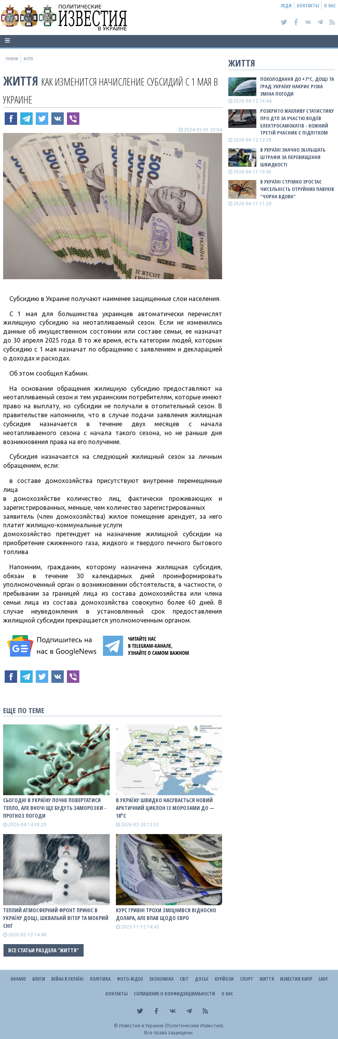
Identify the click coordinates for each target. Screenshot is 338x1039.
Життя (20, 80)
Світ (184, 979)
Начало (18, 979)
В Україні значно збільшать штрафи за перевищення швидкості (293, 157)
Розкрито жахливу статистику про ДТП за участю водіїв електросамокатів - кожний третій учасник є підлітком (297, 121)
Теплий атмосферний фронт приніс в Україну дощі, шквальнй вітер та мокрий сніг (56, 917)
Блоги (38, 979)
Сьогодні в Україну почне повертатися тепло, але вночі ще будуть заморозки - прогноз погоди (54, 807)
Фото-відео (130, 979)
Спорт (246, 979)
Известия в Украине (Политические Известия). (171, 1025)
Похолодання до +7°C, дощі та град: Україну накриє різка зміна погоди (297, 86)
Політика (100, 979)
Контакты (308, 5)
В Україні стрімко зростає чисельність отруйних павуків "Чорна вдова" (297, 189)
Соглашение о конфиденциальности (174, 993)
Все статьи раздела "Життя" (43, 950)
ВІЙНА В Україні (67, 979)
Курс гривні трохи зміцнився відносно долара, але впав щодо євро (166, 914)
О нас (330, 5)
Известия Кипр (296, 979)
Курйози (224, 979)
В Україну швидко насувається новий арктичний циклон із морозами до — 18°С (165, 807)
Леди (286, 5)
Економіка (161, 979)
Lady (323, 979)
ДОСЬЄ (201, 979)
